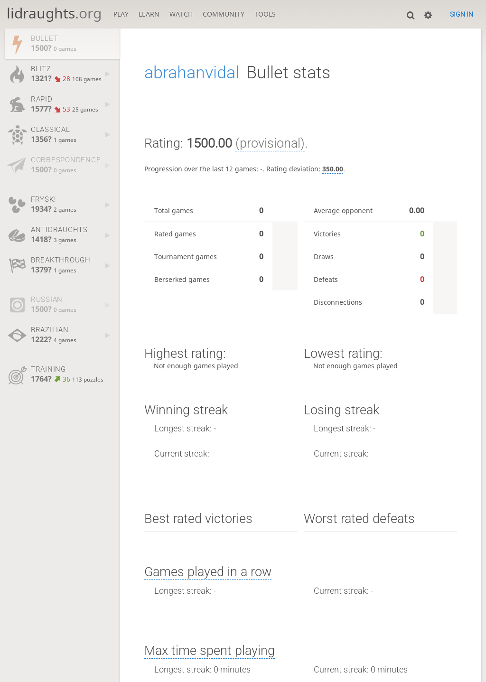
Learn (149, 14)
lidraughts (54, 13)
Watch (181, 14)
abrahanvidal (191, 73)
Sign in (461, 14)
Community (223, 14)
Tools (265, 14)
